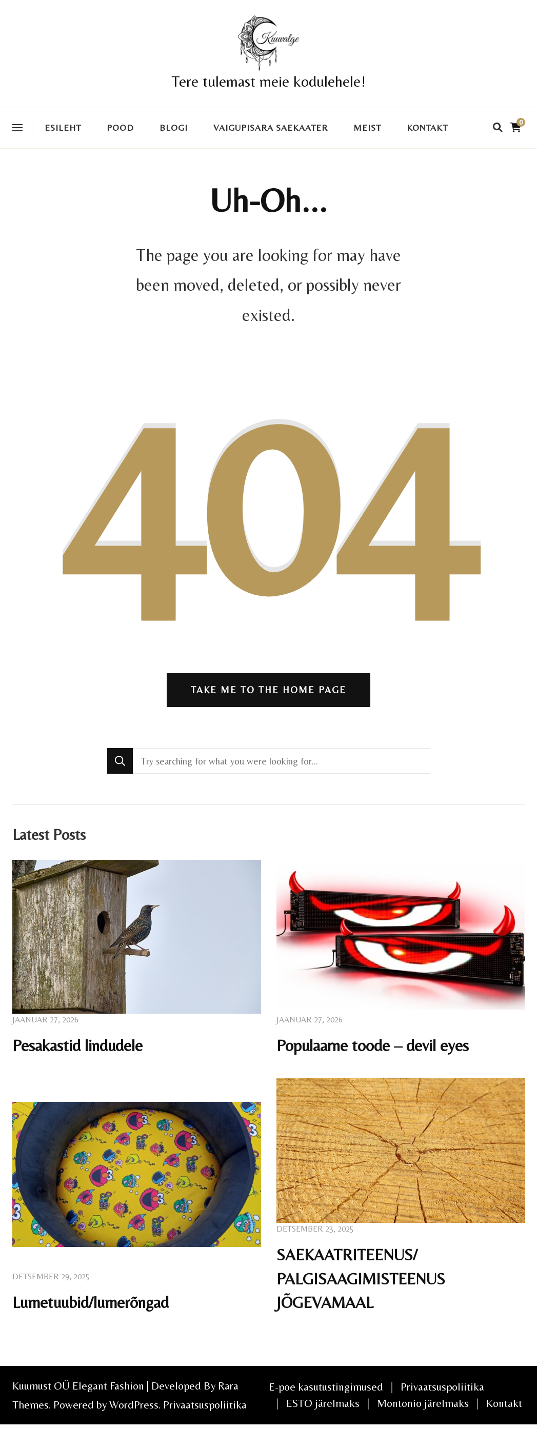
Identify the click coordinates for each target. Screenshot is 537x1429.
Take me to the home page (268, 691)
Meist (367, 128)
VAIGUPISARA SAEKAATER (270, 128)
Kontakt (427, 128)
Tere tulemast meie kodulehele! (268, 81)
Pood (120, 128)
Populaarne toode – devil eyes (373, 1047)
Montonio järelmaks (423, 1407)
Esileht (63, 128)
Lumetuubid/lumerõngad (91, 1306)
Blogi (174, 128)
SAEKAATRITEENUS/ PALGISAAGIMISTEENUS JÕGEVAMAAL (363, 1282)
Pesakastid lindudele (78, 1047)
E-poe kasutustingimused (326, 1391)
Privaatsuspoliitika (205, 1409)
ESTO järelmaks (323, 1407)
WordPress (133, 1409)
